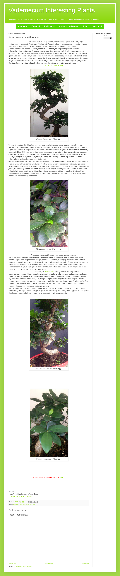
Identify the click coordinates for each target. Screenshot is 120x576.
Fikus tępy (32, 504)
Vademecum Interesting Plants (51, 10)
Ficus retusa (26, 504)
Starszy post (85, 563)
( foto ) (62, 477)
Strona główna (49, 563)
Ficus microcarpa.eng (53, 65)
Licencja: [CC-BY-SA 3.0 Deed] (20, 496)
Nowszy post (12, 563)
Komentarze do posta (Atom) (24, 566)
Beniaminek (49, 272)
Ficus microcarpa (17, 504)
